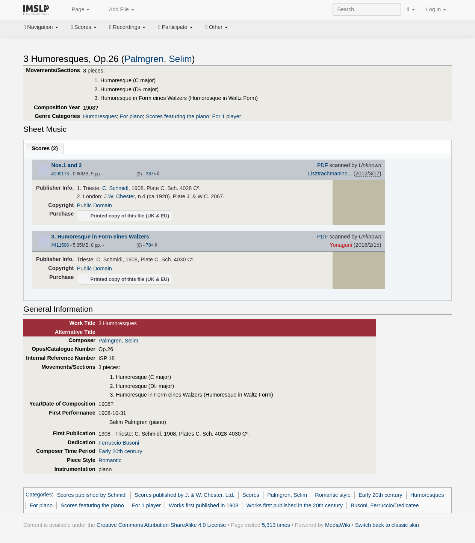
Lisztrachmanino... (330, 173)
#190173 (60, 173)
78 (148, 245)
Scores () (45, 148)
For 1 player (226, 116)
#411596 (60, 245)
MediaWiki (337, 525)
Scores (84, 27)
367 (149, 173)
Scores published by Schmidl (92, 495)
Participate (175, 27)
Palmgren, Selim (158, 59)
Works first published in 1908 (203, 505)
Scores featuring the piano (177, 116)
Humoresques (100, 116)
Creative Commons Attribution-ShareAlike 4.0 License (161, 525)
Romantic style (333, 495)
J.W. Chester (119, 196)
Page (77, 9)
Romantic (109, 460)
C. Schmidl (115, 188)
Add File (117, 9)
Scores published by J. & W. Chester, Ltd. (184, 495)
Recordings (127, 27)
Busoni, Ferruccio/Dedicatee (385, 505)
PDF (322, 165)
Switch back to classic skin (387, 525)
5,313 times (276, 525)
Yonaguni (341, 245)
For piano (131, 116)
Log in (436, 9)
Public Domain (94, 205)
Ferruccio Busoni (118, 443)
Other (217, 27)
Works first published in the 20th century (295, 505)
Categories (39, 495)
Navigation (41, 27)
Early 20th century (120, 451)
